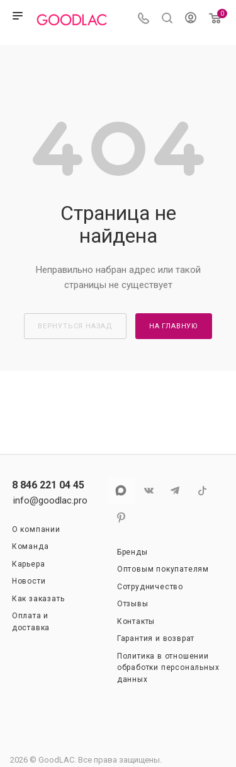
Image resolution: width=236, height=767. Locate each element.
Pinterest (121, 517)
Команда (30, 546)
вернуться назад (75, 326)
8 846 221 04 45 (48, 485)
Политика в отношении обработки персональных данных (168, 668)
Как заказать (38, 598)
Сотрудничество (150, 586)
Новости (29, 581)
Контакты (136, 621)
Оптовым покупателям (163, 569)
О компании (36, 529)
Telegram (175, 490)
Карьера (28, 564)
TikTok (202, 490)
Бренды (132, 552)
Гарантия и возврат (155, 638)
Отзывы (133, 603)
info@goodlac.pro (50, 500)
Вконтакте (148, 490)
